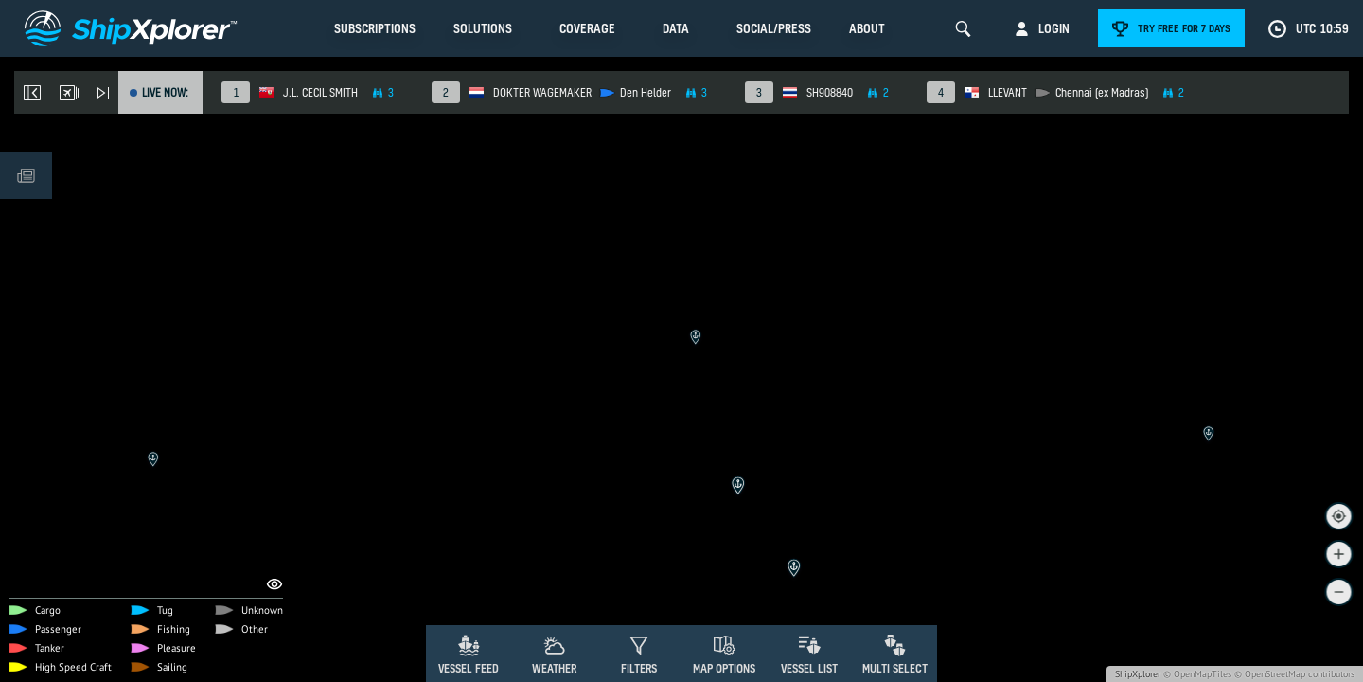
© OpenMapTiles (1197, 674)
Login (1054, 28)
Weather (554, 668)
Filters (639, 668)
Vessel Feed (468, 668)
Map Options (724, 668)
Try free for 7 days (1184, 28)
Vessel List (809, 668)
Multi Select (895, 668)
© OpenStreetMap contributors (1294, 674)
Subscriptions (375, 28)
